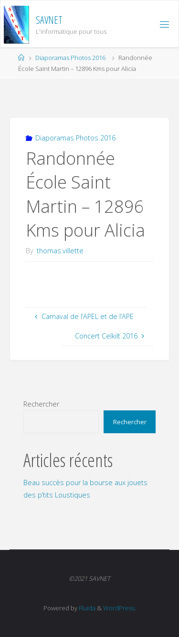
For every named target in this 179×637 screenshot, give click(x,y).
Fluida (86, 608)
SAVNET (49, 20)
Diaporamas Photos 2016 (70, 57)
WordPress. (119, 608)
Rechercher (41, 403)
